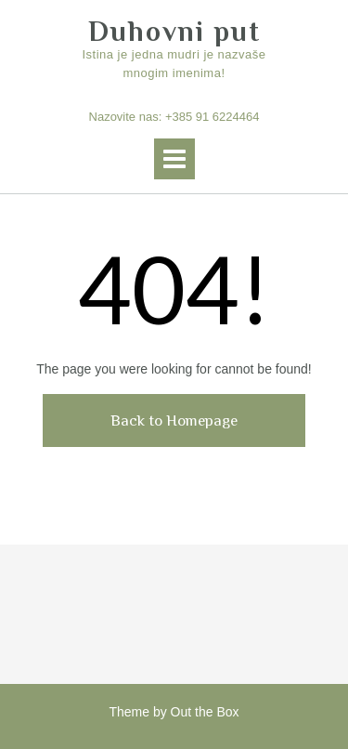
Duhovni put (174, 32)
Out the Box (205, 711)
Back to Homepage (174, 420)
